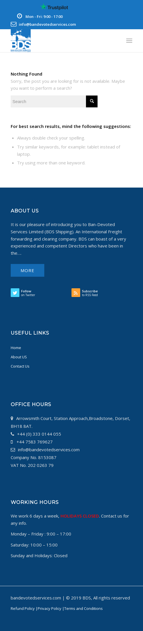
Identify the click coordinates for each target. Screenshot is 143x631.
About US (19, 356)
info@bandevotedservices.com (47, 24)
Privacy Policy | (51, 608)
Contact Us (20, 366)
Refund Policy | (24, 608)
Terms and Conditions (83, 608)
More (27, 270)
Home (16, 347)
